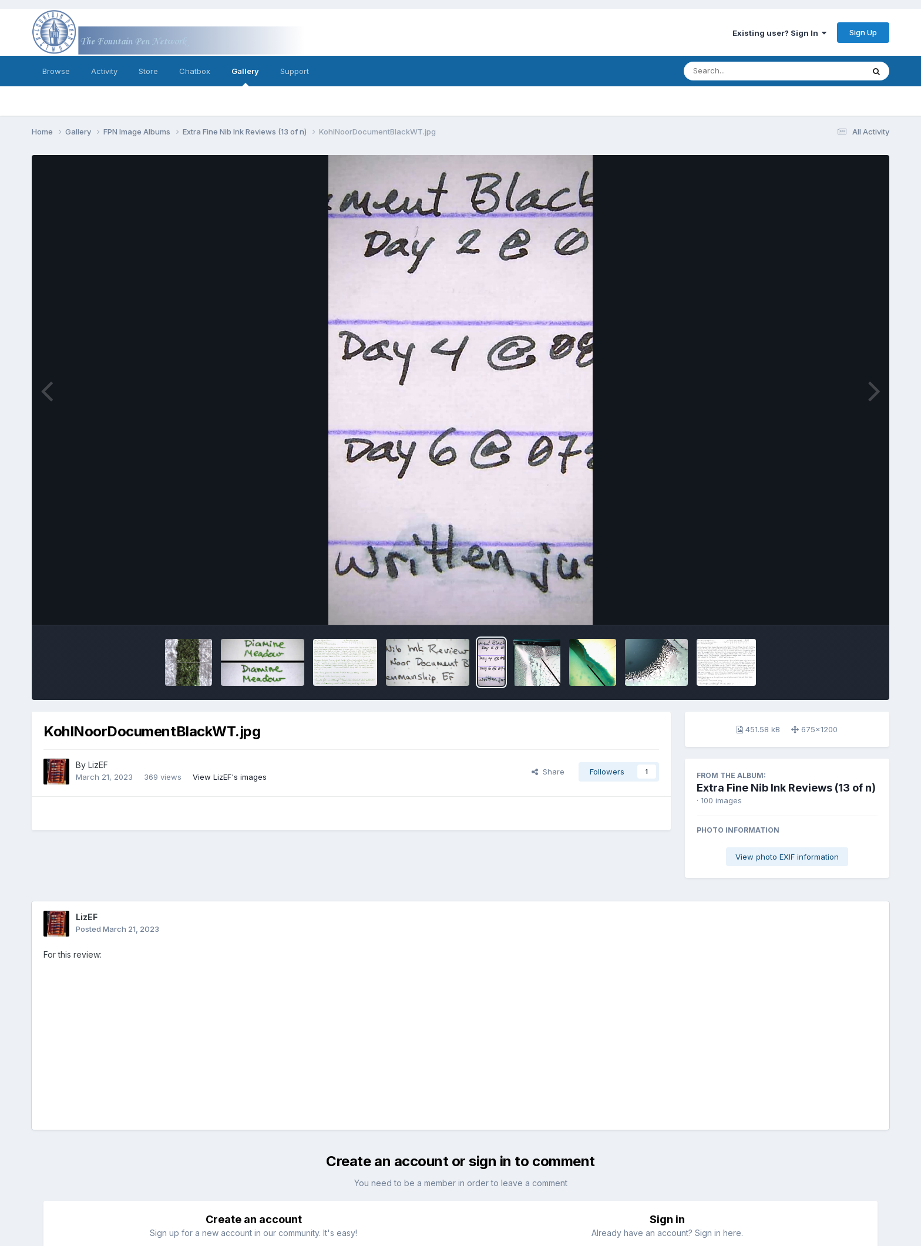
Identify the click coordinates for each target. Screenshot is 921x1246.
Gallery (245, 76)
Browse (56, 71)
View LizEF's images (230, 777)
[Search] (741, 71)
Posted (117, 929)
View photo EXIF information (787, 856)
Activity (104, 71)
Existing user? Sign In (779, 33)
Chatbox (194, 71)
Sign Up (863, 32)
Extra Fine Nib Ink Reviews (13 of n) (786, 788)
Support (294, 71)
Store (148, 71)
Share (548, 771)
